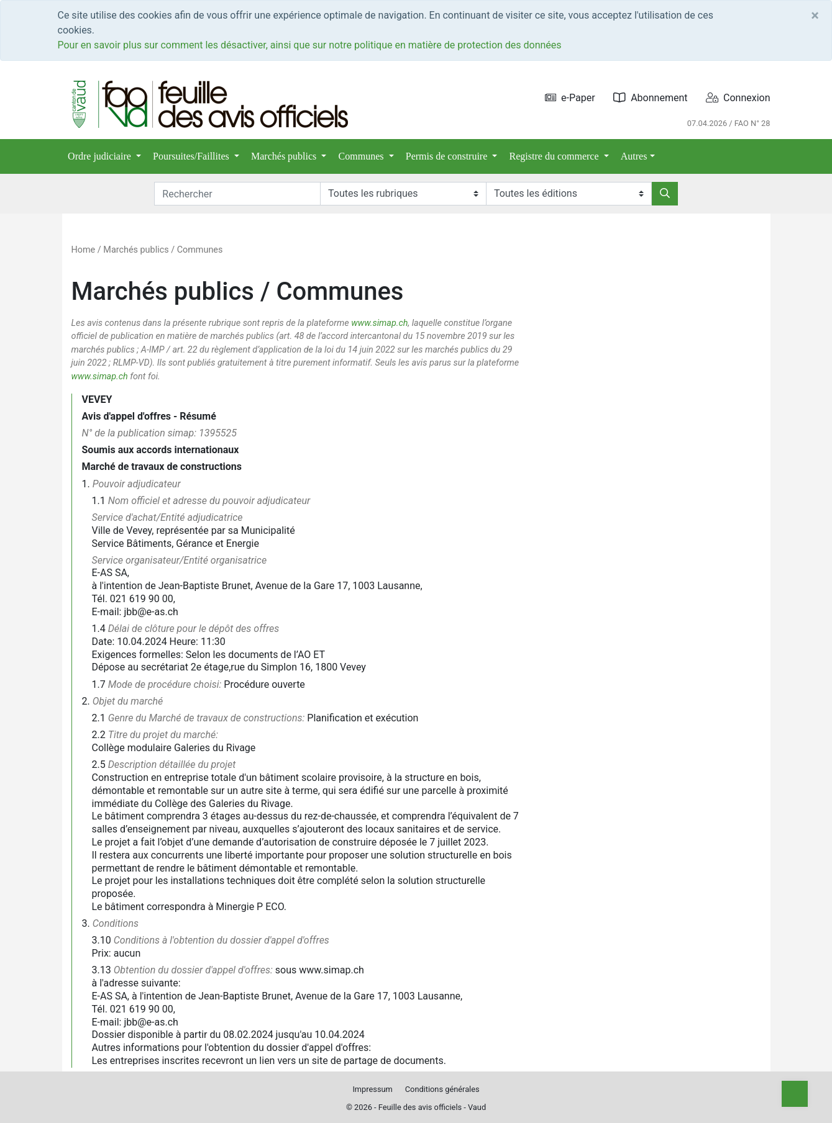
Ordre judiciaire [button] (101, 156)
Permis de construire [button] (448, 156)
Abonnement (650, 98)
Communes (200, 250)
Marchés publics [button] (285, 156)
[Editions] (569, 193)
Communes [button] (362, 156)
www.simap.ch (379, 323)
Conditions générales (442, 1089)
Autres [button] (634, 156)
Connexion (738, 98)
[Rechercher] (665, 193)
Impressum (372, 1089)
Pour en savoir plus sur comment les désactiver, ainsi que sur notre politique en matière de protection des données (310, 45)
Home (83, 250)
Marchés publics (135, 250)
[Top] (795, 1094)
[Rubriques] (403, 193)
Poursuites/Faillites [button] (192, 156)
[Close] (814, 15)
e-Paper (570, 98)
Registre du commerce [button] (555, 156)
